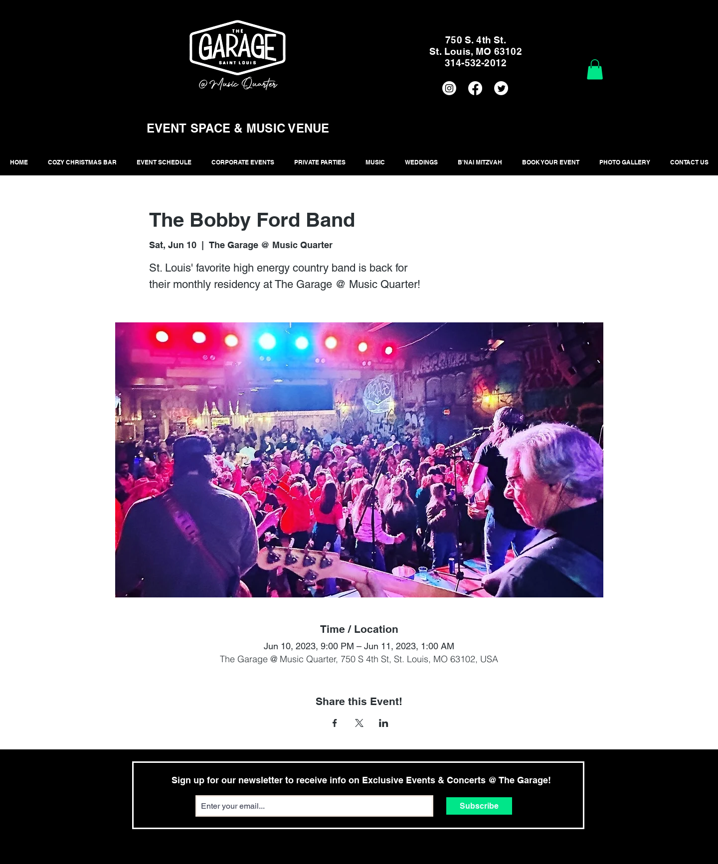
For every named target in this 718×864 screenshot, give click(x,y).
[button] (594, 69)
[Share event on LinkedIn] (383, 723)
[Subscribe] (479, 806)
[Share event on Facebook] (335, 723)
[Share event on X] (359, 723)
